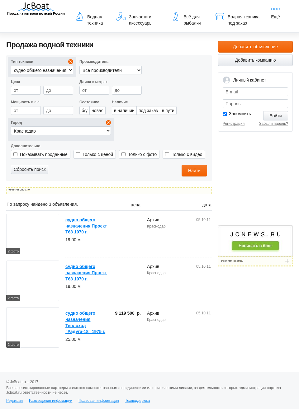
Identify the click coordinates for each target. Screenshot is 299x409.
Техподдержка (137, 400)
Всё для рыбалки (186, 19)
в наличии (124, 110)
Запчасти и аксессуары (134, 19)
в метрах (93, 82)
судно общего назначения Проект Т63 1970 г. (86, 225)
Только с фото (142, 154)
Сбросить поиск (29, 169)
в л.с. (25, 102)
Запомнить (240, 113)
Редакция (14, 400)
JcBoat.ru (36, 9)
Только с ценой (98, 154)
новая (97, 110)
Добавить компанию (255, 60)
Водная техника (89, 19)
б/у (85, 110)
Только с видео (187, 154)
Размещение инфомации (50, 400)
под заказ (148, 110)
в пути (168, 110)
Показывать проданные (44, 154)
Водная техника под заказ (237, 19)
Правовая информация (98, 400)
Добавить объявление (255, 46)
